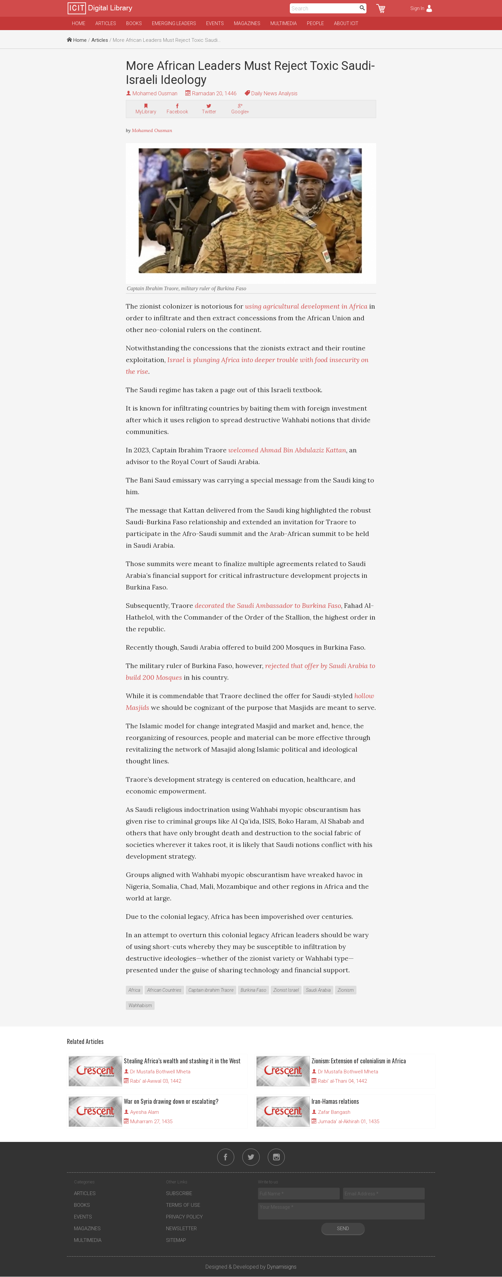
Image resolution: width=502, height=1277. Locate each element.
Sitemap (176, 1241)
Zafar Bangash (334, 1112)
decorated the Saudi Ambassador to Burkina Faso (268, 605)
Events (215, 23)
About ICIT (346, 23)
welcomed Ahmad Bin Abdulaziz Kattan (287, 450)
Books (134, 23)
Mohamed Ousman (155, 93)
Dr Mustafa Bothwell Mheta (160, 1072)
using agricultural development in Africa (306, 306)
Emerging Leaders (174, 23)
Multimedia (283, 23)
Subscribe (179, 1194)
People (315, 23)
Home (78, 23)
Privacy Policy (184, 1217)
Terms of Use (183, 1205)
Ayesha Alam (144, 1112)
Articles (105, 23)
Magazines (247, 23)
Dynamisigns (282, 1267)
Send (343, 1229)
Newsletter (181, 1229)
